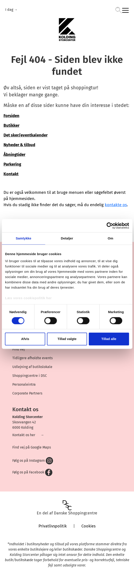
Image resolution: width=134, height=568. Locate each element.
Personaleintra (24, 384)
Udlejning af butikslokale (32, 367)
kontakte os (116, 204)
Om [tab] (110, 238)
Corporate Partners (27, 393)
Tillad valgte (66, 339)
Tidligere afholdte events (32, 358)
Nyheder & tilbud (19, 144)
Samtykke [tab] (23, 238)
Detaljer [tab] (67, 238)
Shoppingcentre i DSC (29, 376)
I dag (9, 9)
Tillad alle (108, 339)
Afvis (25, 339)
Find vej (18, 349)
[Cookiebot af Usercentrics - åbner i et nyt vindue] (109, 225)
